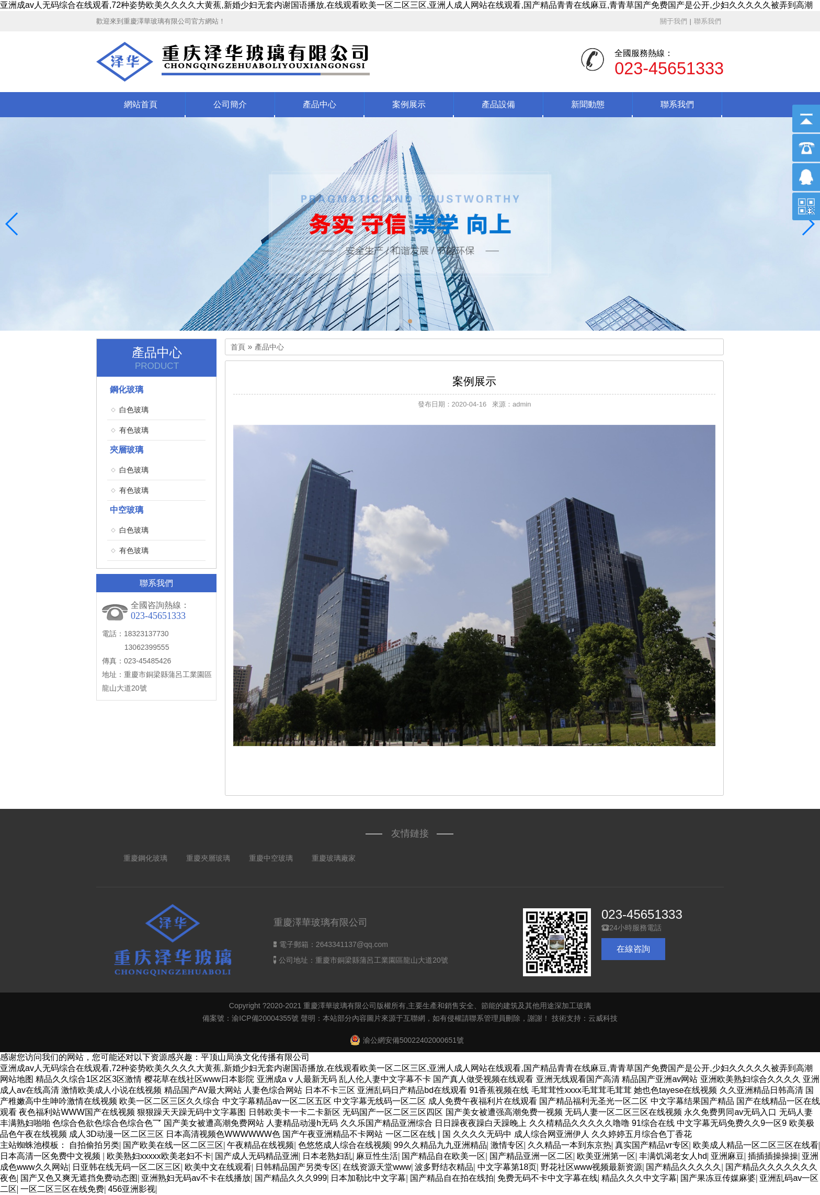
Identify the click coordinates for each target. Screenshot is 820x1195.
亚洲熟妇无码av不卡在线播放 (195, 1178)
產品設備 (498, 104)
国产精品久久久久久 (683, 1167)
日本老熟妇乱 (327, 1156)
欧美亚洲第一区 (606, 1156)
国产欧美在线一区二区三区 (173, 1145)
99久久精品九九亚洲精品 (440, 1145)
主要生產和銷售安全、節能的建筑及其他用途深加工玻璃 (499, 1005)
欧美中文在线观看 (218, 1167)
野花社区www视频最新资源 (592, 1167)
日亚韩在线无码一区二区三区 (126, 1167)
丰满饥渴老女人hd (673, 1156)
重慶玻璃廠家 (334, 858)
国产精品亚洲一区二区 (531, 1156)
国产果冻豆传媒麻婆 (718, 1178)
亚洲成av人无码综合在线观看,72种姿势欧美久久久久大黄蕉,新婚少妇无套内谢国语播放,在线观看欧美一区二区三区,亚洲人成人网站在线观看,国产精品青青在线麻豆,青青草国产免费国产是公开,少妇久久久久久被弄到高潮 (406, 5)
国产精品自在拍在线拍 (452, 1178)
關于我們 (673, 21)
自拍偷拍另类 (94, 1145)
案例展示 (409, 104)
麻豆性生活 (377, 1156)
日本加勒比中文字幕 (368, 1178)
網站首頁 (140, 104)
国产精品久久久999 (291, 1178)
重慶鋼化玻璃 (145, 858)
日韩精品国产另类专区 (297, 1167)
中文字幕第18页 (507, 1167)
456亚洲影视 (131, 1189)
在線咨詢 (633, 948)
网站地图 (16, 1079)
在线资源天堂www (377, 1167)
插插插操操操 (773, 1156)
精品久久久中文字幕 (639, 1178)
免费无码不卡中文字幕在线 (547, 1178)
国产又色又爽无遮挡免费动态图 (79, 1178)
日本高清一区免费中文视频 (51, 1156)
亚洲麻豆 (727, 1156)
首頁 (238, 347)
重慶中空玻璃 (271, 858)
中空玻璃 (126, 509)
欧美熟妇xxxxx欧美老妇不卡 (159, 1156)
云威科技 (603, 1018)
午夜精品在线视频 (260, 1145)
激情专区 (507, 1145)
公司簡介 (230, 104)
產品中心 (319, 104)
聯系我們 (707, 21)
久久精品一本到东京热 (569, 1145)
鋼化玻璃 (126, 389)
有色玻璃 (134, 430)
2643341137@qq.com (352, 944)
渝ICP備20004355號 (265, 1018)
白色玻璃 (134, 409)
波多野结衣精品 (444, 1167)
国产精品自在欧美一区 (443, 1156)
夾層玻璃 (126, 449)
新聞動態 (588, 104)
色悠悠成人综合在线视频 (344, 1145)
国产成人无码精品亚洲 (257, 1156)
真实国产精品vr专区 (652, 1145)
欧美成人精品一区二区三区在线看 (755, 1145)
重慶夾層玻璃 (208, 858)
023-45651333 (641, 914)
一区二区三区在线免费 (62, 1189)
